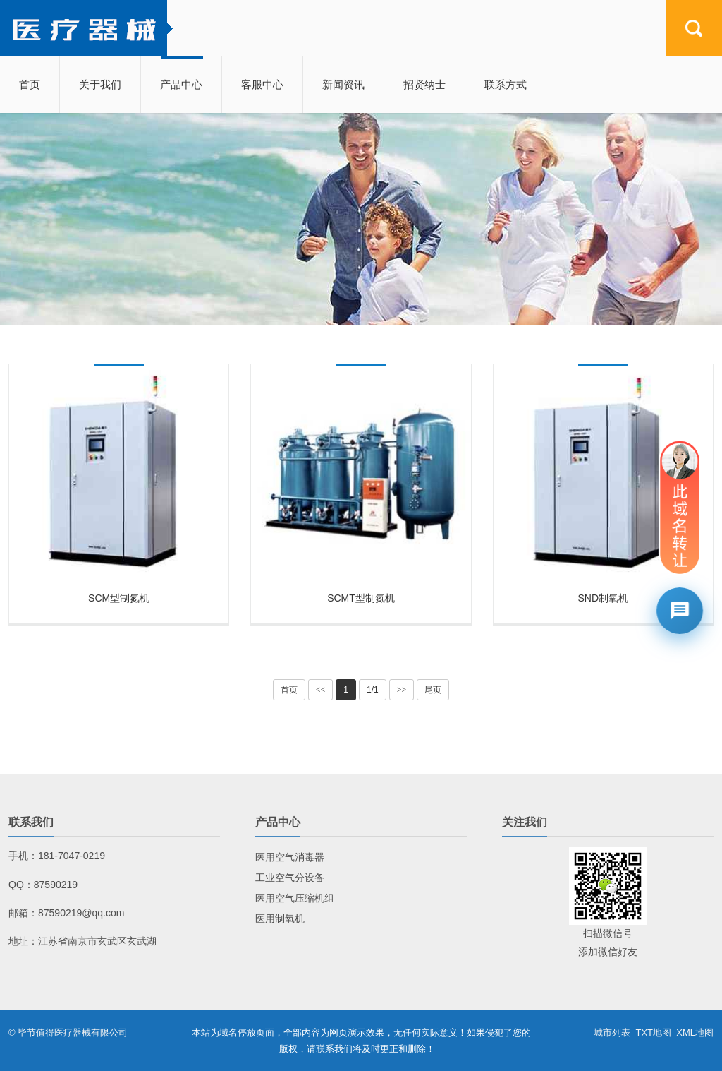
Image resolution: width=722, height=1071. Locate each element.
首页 (29, 84)
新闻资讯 (343, 84)
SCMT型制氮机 (361, 598)
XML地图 (695, 1032)
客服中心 (262, 84)
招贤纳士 (424, 84)
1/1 (373, 690)
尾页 (432, 690)
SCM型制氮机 (118, 598)
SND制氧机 (603, 598)
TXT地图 (653, 1032)
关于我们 (100, 84)
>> (402, 690)
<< (321, 690)
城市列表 (612, 1032)
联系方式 (505, 84)
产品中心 (181, 84)
